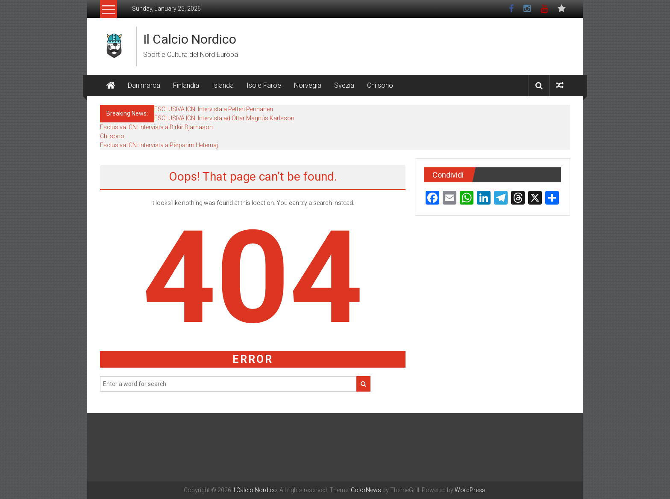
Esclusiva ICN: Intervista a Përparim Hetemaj (159, 145)
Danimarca (144, 85)
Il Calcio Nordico (189, 39)
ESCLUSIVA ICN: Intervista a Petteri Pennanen (213, 109)
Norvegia (307, 85)
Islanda (223, 85)
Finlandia (186, 85)
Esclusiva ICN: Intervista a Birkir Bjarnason (156, 127)
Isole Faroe (264, 85)
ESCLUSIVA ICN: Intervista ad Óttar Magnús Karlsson (224, 118)
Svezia (344, 85)
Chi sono (380, 85)
